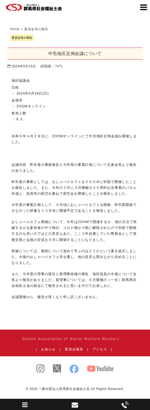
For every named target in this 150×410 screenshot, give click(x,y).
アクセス (99, 349)
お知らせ (48, 349)
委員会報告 (74, 349)
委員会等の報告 (22, 37)
